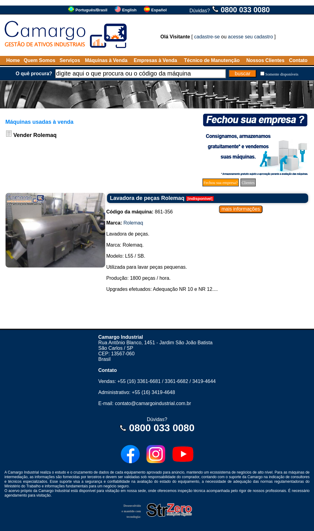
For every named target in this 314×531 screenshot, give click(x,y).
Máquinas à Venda (106, 60)
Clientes (248, 182)
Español (159, 10)
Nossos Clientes (265, 60)
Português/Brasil (91, 10)
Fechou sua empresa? (221, 182)
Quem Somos (39, 60)
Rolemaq (133, 222)
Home (13, 60)
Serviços (69, 60)
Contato (298, 60)
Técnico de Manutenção (211, 60)
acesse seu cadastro (250, 36)
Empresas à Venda (155, 60)
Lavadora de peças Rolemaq (147, 198)
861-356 (139, 211)
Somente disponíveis (281, 74)
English (129, 10)
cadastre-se (207, 36)
